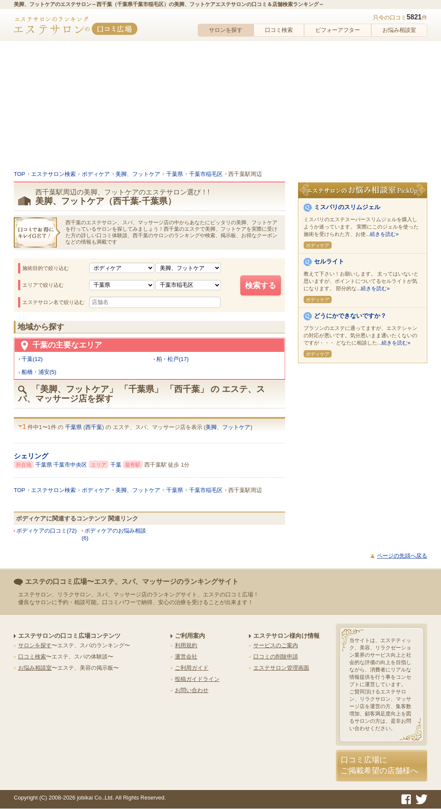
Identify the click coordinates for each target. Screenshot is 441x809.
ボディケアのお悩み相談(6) (114, 534)
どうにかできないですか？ (350, 315)
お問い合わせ (191, 690)
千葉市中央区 (71, 464)
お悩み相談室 (399, 30)
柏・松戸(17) (172, 359)
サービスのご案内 (275, 645)
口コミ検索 (279, 30)
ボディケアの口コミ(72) (46, 530)
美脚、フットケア (227, 427)
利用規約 (186, 645)
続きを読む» (384, 234)
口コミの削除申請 (275, 656)
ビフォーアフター (337, 30)
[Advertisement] (220, 105)
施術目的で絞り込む (45, 268)
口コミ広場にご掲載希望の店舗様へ (379, 765)
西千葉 (93, 427)
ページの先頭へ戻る (402, 555)
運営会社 (186, 656)
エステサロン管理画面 (281, 668)
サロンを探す (225, 30)
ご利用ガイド (191, 668)
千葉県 (74, 427)
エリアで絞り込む (43, 285)
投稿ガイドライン (197, 679)
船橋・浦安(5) (39, 372)
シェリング (31, 456)
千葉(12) (32, 359)
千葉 (116, 464)
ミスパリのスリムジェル (347, 207)
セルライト (329, 261)
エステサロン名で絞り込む (53, 302)
